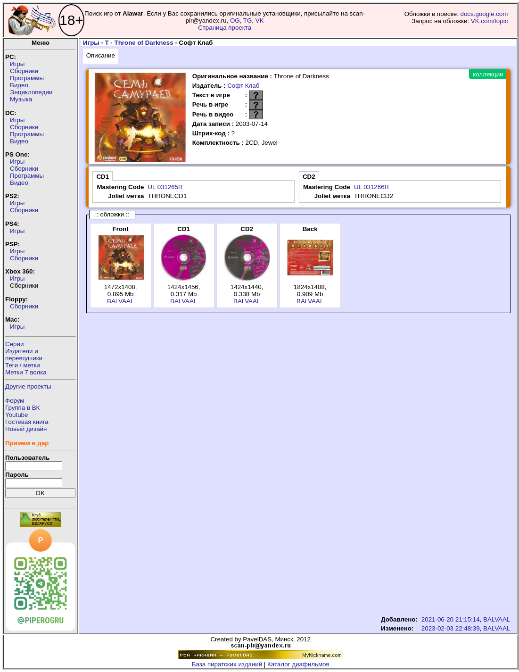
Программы (27, 78)
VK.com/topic (489, 21)
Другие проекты (28, 386)
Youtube (16, 414)
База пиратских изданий (227, 664)
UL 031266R (371, 187)
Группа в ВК (22, 407)
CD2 (309, 176)
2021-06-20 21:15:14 (450, 619)
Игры (17, 63)
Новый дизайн (26, 428)
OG (235, 20)
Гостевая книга (27, 421)
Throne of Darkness (144, 42)
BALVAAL (120, 301)
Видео (19, 85)
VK (259, 20)
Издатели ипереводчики (23, 355)
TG (247, 20)
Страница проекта (224, 27)
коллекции (488, 74)
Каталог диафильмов (298, 664)
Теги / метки (22, 365)
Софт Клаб (243, 85)
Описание (100, 55)
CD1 (102, 176)
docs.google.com (484, 13)
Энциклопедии (31, 92)
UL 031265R (165, 187)
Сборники (24, 71)
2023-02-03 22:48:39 (450, 628)
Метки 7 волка (26, 372)
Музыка (21, 99)
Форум (15, 400)
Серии (14, 344)
